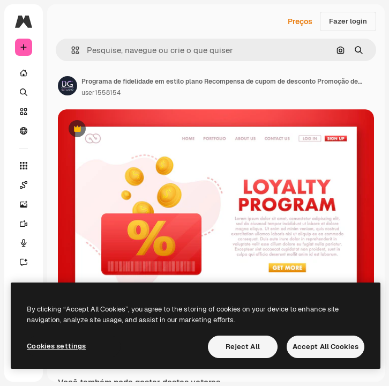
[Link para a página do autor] (67, 85)
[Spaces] (23, 185)
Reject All (243, 346)
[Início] (23, 72)
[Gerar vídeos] (23, 223)
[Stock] (23, 111)
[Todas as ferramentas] (23, 165)
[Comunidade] (23, 130)
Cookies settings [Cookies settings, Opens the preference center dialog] (56, 346)
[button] (71, 50)
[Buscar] (23, 92)
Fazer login (348, 21)
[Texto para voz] (23, 242)
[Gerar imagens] (23, 204)
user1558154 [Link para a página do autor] (101, 92)
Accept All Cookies (325, 346)
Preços (300, 21)
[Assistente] (23, 262)
